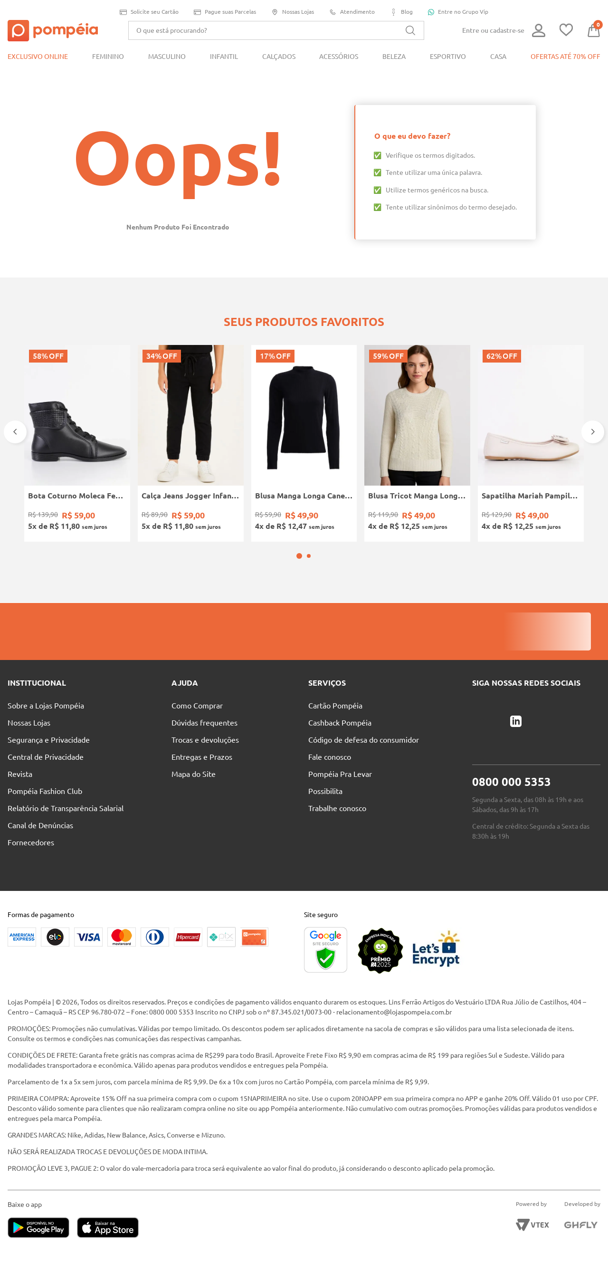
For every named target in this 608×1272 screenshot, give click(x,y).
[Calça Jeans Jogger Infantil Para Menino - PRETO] (191, 443)
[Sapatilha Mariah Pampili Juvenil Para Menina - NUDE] (531, 443)
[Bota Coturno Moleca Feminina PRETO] (77, 443)
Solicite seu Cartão (149, 12)
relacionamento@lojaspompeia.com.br (394, 1012)
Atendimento (352, 12)
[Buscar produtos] (410, 30)
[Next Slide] (592, 432)
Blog (401, 12)
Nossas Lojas (292, 12)
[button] (299, 556)
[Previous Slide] (15, 432)
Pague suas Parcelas (225, 12)
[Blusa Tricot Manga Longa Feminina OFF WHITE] (417, 443)
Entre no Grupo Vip (458, 12)
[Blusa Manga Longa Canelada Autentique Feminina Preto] (304, 443)
